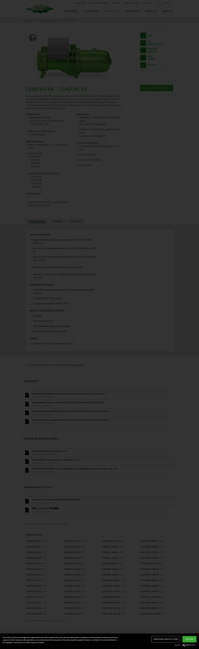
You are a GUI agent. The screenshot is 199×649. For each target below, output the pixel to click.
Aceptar (189, 639)
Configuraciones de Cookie (165, 639)
